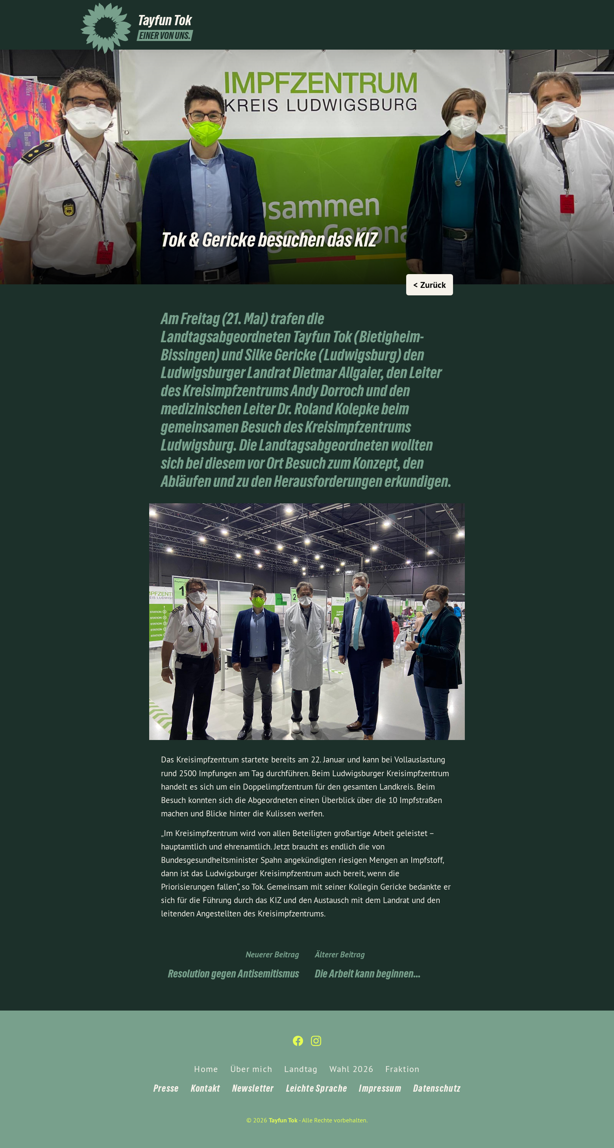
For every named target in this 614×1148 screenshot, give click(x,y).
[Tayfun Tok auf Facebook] (517, 10)
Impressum (380, 1088)
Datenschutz (436, 1088)
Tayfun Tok (283, 1120)
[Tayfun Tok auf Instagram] (529, 10)
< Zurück (429, 285)
